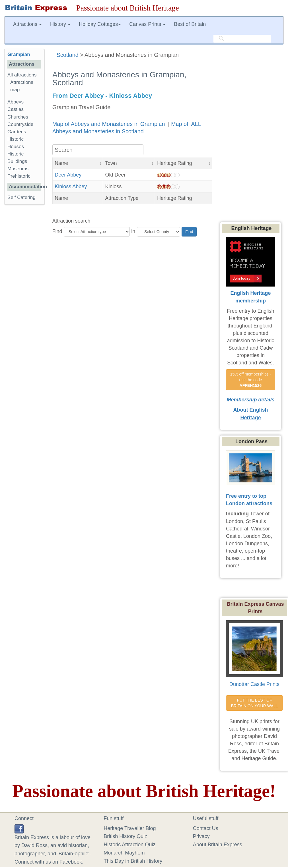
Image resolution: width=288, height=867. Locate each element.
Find (57, 231)
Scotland (68, 55)
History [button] (60, 24)
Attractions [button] (27, 24)
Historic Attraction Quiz (129, 844)
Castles (15, 109)
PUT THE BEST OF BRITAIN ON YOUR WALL (254, 703)
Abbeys (15, 102)
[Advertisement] (27, 296)
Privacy (201, 836)
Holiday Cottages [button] (100, 24)
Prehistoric (18, 176)
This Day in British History (133, 861)
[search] (242, 38)
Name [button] (61, 163)
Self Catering (21, 197)
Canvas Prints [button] (147, 24)
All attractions (22, 75)
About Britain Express (217, 844)
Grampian (18, 54)
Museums (17, 168)
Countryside (20, 124)
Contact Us (205, 828)
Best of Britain (190, 24)
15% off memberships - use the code (251, 380)
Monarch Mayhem (124, 853)
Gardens (16, 131)
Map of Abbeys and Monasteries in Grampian (109, 124)
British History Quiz (125, 836)
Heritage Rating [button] (174, 163)
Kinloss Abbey (71, 186)
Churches (17, 117)
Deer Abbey (68, 175)
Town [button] (111, 163)
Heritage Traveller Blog (130, 828)
